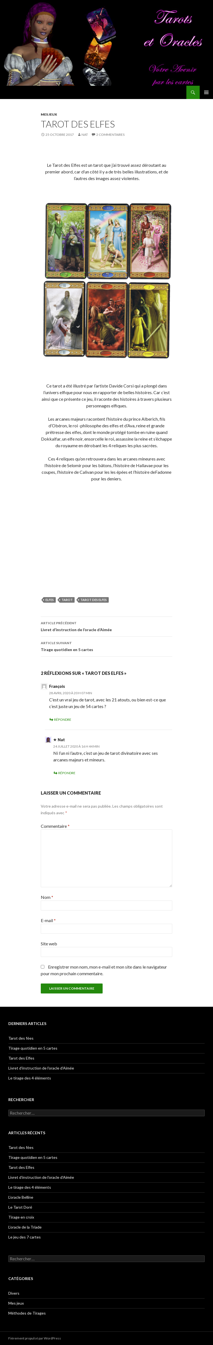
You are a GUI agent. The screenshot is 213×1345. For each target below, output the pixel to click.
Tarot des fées (21, 1038)
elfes (49, 600)
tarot (67, 600)
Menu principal (206, 92)
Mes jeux (49, 114)
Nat (85, 134)
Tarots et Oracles (28, 92)
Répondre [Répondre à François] (62, 719)
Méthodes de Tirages (27, 1313)
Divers (13, 1293)
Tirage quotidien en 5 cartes (106, 646)
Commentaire (55, 826)
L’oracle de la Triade (25, 1227)
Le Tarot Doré (20, 1207)
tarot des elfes (93, 600)
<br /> (106, 548)
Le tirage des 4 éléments (29, 1078)
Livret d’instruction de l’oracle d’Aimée (106, 626)
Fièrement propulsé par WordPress (34, 1338)
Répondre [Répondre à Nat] (66, 773)
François (57, 686)
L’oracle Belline (20, 1197)
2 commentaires (110, 134)
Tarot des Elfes (21, 1058)
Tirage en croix (21, 1217)
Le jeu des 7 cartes (24, 1237)
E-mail (48, 920)
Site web (49, 943)
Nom (47, 897)
